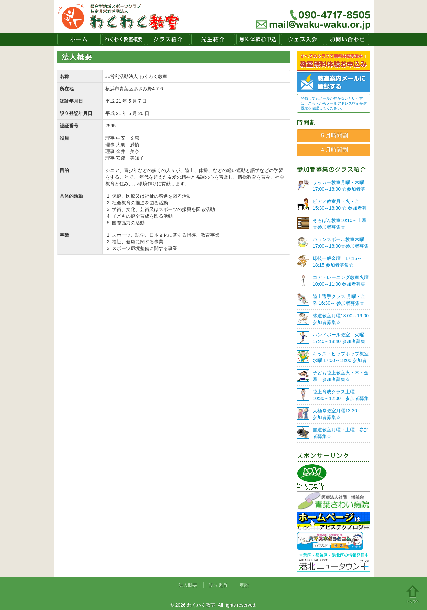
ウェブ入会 (302, 39)
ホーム (79, 39)
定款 (244, 585)
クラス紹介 (168, 39)
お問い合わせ (347, 39)
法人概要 (187, 585)
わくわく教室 (118, 16)
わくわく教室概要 (123, 39)
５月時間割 (334, 135)
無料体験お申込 (258, 39)
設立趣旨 (218, 585)
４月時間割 (334, 150)
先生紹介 (213, 39)
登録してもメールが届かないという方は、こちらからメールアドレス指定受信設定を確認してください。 (334, 103)
